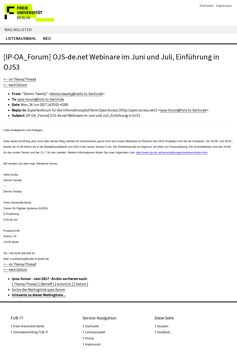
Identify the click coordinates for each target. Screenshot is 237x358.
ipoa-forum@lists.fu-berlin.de (40, 99)
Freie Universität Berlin (28, 326)
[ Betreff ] (46, 284)
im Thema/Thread (22, 79)
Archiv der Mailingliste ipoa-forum (38, 289)
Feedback (163, 332)
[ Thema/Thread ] (25, 284)
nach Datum (18, 84)
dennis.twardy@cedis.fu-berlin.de (76, 93)
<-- (5, 79)
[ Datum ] (81, 284)
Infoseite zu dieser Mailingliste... (39, 295)
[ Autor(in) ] (64, 284)
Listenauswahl (21, 38)
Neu (47, 38)
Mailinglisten (18, 29)
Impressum (224, 6)
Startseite (206, 6)
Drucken (162, 326)
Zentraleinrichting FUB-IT (30, 332)
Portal (89, 338)
